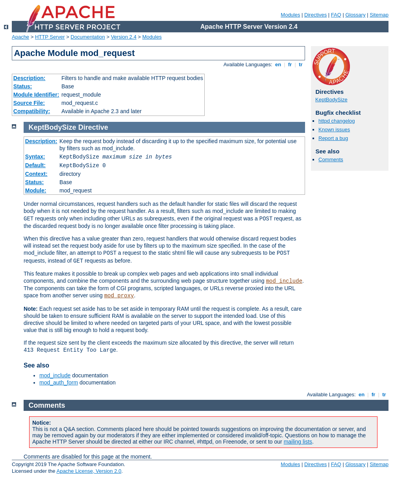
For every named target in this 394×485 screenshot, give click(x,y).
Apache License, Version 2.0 (88, 471)
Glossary (355, 15)
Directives (315, 15)
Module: (35, 190)
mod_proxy (119, 296)
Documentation (87, 37)
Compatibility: (31, 111)
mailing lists (298, 441)
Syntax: (35, 156)
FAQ (336, 15)
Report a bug (333, 138)
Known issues (334, 129)
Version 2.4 (124, 37)
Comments (330, 159)
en (278, 64)
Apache (20, 37)
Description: (29, 78)
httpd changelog (336, 121)
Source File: (29, 103)
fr (290, 64)
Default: (35, 165)
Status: (22, 86)
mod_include (284, 281)
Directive (93, 127)
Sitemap (379, 15)
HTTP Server (50, 37)
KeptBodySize (331, 100)
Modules (290, 15)
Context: (36, 174)
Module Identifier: (36, 94)
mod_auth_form (58, 382)
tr (301, 64)
